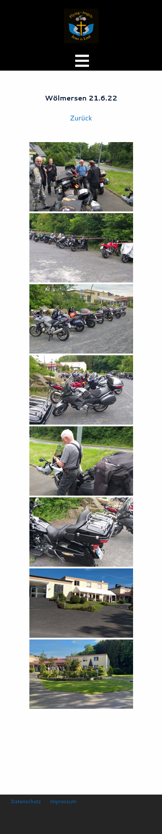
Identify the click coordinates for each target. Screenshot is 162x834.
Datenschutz (26, 801)
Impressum (63, 801)
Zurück (81, 118)
